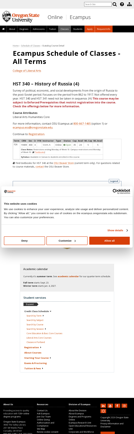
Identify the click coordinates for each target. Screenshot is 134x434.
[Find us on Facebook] (118, 405)
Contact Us (42, 410)
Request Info (103, 29)
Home (16, 45)
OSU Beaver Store (64, 163)
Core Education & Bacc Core (44, 333)
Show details (115, 230)
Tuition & (33, 368)
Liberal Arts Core (39, 337)
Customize (67, 240)
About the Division (77, 410)
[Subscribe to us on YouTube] (110, 405)
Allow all (109, 240)
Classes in (36, 342)
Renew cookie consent (47, 431)
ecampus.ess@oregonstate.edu (33, 127)
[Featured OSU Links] (122, 4)
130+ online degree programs (16, 415)
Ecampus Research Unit (80, 422)
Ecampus (80, 17)
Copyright (105, 417)
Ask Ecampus (43, 413)
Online (55, 17)
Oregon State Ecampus (14, 421)
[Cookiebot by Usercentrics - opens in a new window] (115, 191)
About (12, 29)
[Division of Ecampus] (129, 4)
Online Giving (43, 419)
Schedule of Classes (30, 45)
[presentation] (121, 4)
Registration (36, 134)
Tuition (52, 29)
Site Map (41, 428)
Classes (65, 29)
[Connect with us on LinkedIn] (103, 405)
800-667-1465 (82, 123)
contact (40, 166)
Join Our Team (44, 416)
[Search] (114, 4)
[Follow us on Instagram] (125, 405)
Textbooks (39, 152)
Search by (35, 315)
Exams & (35, 363)
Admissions (39, 29)
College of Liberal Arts (27, 71)
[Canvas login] (103, 414)
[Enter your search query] (98, 4)
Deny (24, 240)
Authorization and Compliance (45, 424)
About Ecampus (76, 413)
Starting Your (37, 357)
